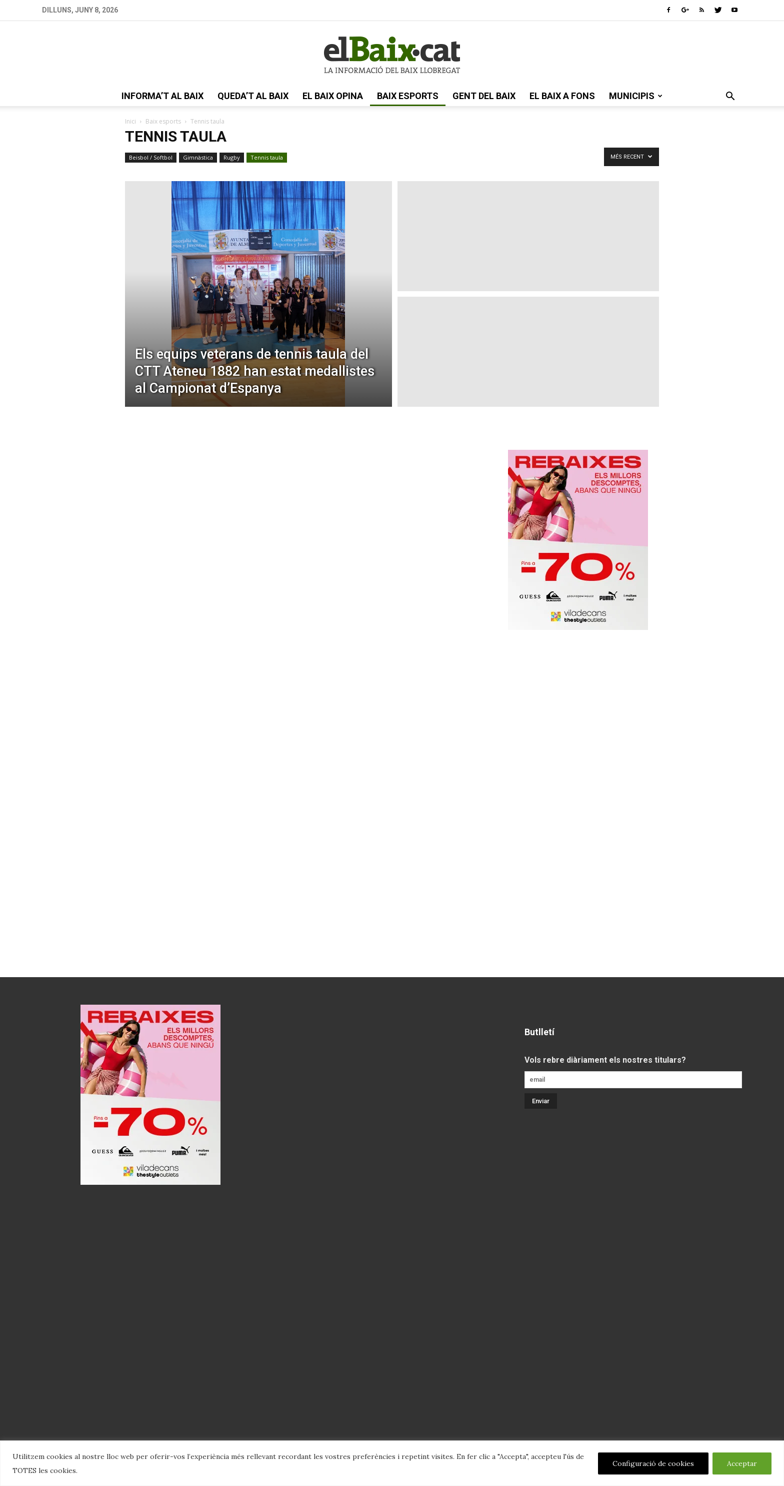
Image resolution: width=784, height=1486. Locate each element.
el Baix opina (332, 96)
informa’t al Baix (163, 96)
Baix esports (407, 96)
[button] (730, 97)
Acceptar (742, 1463)
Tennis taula (266, 157)
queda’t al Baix (253, 96)
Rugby (232, 157)
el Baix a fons (562, 96)
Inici (130, 121)
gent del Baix (484, 96)
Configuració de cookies (653, 1463)
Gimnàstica (198, 157)
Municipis (635, 96)
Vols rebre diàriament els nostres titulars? (605, 1060)
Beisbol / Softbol (150, 157)
